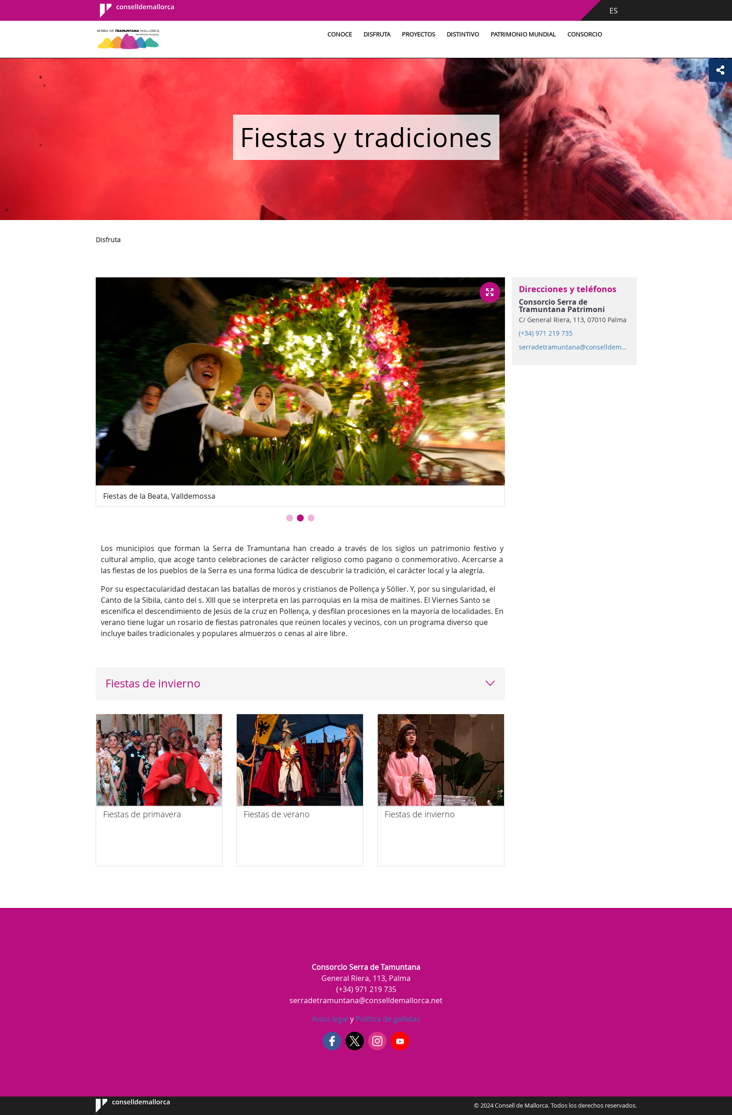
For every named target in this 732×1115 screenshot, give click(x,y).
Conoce (339, 34)
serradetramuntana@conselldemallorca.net (574, 347)
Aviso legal (330, 1019)
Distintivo (463, 34)
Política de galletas (387, 1019)
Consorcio (584, 34)
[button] (289, 518)
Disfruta (376, 34)
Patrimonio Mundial (523, 34)
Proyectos (418, 34)
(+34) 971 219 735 (545, 333)
